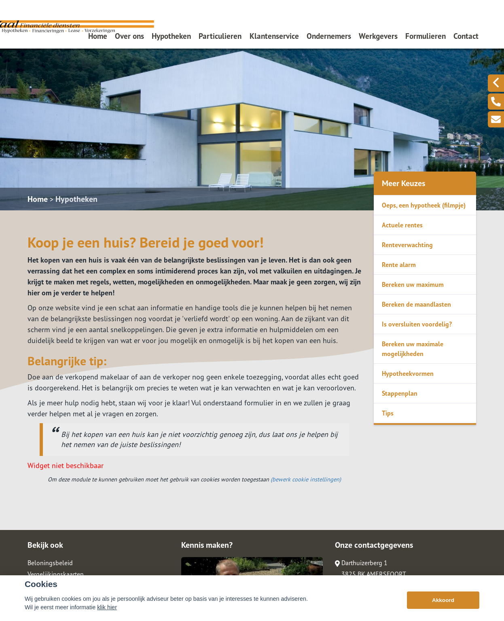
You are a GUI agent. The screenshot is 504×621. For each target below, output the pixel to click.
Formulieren (425, 36)
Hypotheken (171, 36)
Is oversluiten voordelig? (417, 324)
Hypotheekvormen (408, 373)
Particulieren (220, 36)
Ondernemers (329, 36)
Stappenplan (399, 393)
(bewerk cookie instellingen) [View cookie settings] (306, 479)
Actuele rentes (402, 225)
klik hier (107, 607)
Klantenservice (274, 36)
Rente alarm (399, 265)
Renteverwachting (407, 245)
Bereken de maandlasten (416, 304)
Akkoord (443, 600)
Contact (466, 36)
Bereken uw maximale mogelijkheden (412, 349)
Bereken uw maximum (413, 284)
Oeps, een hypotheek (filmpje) (424, 205)
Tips (388, 413)
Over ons (129, 36)
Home (97, 36)
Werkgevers (378, 36)
